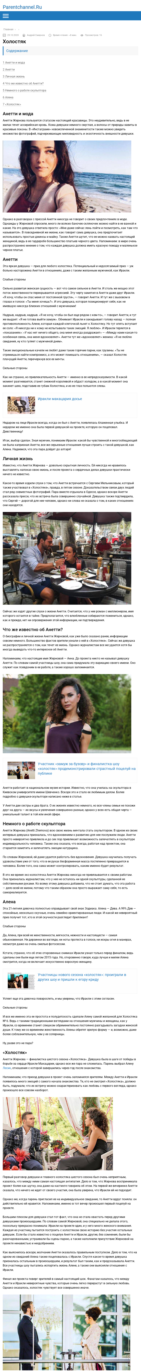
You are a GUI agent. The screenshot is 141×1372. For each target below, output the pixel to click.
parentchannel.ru (22, 7)
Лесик (7, 1068)
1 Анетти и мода (14, 62)
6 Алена (8, 97)
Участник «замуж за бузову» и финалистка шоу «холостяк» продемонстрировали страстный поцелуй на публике (87, 769)
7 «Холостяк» (12, 104)
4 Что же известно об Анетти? (23, 83)
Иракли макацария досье (60, 399)
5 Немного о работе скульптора (24, 90)
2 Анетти (9, 69)
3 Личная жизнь (14, 76)
